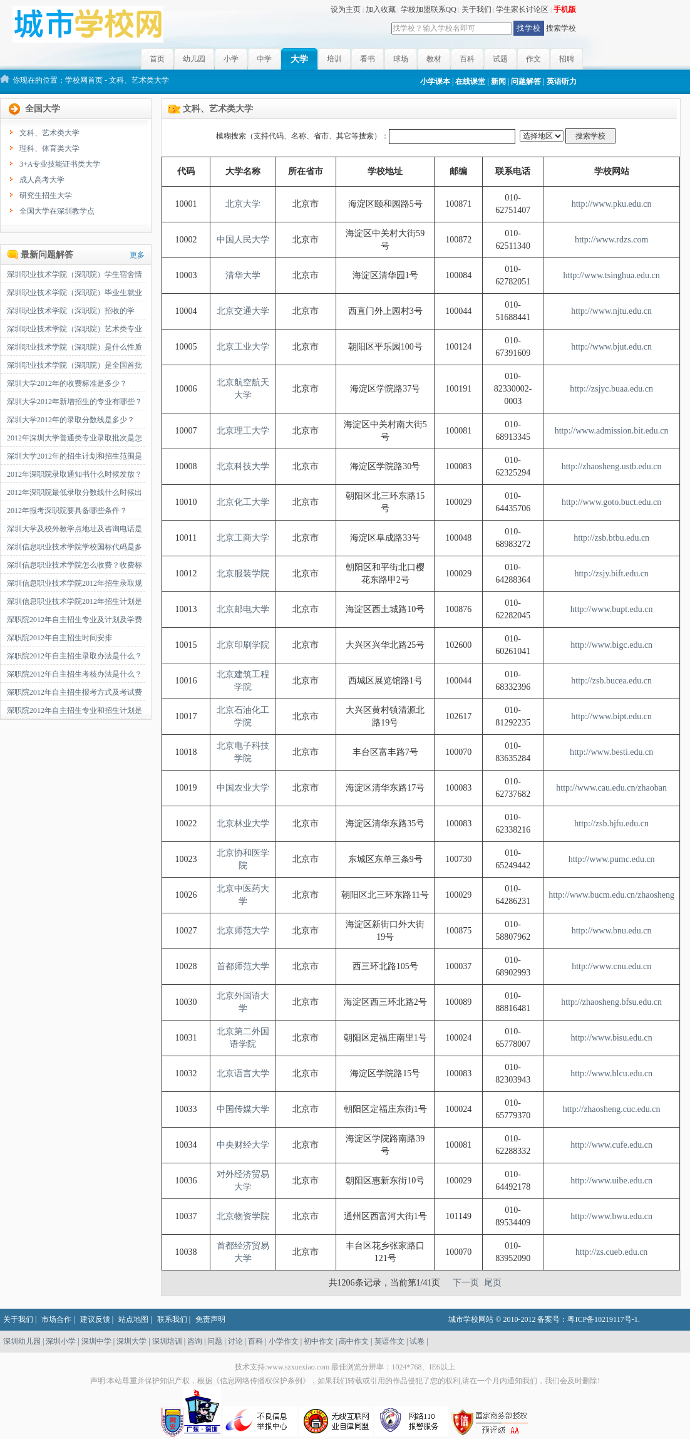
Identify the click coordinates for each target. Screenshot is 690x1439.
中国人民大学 (243, 239)
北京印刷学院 (243, 645)
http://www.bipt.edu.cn (611, 716)
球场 (400, 59)
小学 (231, 59)
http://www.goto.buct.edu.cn (611, 502)
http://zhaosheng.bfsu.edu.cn (611, 1002)
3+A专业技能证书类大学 (59, 164)
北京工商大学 (243, 538)
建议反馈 (95, 1319)
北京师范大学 (243, 930)
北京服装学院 (243, 573)
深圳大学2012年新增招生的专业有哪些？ (74, 401)
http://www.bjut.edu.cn (611, 346)
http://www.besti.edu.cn (611, 752)
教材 (433, 59)
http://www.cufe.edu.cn (611, 1145)
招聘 (566, 59)
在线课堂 (470, 81)
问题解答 (526, 81)
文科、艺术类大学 (49, 132)
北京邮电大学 (243, 609)
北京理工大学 (243, 430)
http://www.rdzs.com (611, 239)
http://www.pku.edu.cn (612, 204)
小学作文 (284, 1341)
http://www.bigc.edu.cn (611, 645)
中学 (264, 59)
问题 (214, 1341)
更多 (137, 255)
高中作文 (354, 1341)
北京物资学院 (243, 1216)
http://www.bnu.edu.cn (612, 930)
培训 (334, 59)
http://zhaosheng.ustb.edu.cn (612, 466)
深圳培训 (167, 1341)
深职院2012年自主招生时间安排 (59, 637)
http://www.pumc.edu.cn (612, 859)
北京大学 (242, 204)
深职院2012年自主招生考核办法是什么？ (74, 674)
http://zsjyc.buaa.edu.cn (611, 388)
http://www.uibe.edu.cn (611, 1180)
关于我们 (476, 9)
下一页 (466, 1282)
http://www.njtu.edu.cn (611, 311)
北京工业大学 (243, 346)
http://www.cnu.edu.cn (611, 966)
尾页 (493, 1282)
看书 (367, 59)
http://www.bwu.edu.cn (611, 1216)
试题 (500, 59)
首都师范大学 (243, 966)
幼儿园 (194, 59)
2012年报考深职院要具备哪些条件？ (67, 510)
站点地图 (133, 1319)
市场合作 (56, 1319)
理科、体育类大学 (49, 148)
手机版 (565, 9)
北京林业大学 (243, 823)
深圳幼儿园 (22, 1341)
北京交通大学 (243, 311)
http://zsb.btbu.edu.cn (611, 538)
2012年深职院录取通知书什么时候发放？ (74, 474)
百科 (467, 59)
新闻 (498, 81)
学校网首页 (84, 80)
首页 (157, 59)
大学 (299, 59)
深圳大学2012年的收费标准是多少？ (67, 383)
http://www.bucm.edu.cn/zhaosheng (611, 895)
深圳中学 (96, 1341)
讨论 (235, 1341)
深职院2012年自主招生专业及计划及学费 (74, 619)
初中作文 (319, 1341)
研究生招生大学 (45, 195)
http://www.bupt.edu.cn (611, 609)
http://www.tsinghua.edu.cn (612, 275)
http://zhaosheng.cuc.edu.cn (612, 1109)
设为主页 (346, 9)
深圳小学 (61, 1341)
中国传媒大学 (243, 1109)
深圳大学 (131, 1341)
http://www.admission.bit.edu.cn (612, 430)
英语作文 (389, 1341)
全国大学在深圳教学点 (57, 211)
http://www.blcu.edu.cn (611, 1073)
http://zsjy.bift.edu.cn (611, 573)
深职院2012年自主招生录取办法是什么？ (74, 656)
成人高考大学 (41, 179)
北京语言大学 (243, 1073)
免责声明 (210, 1319)
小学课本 (435, 81)
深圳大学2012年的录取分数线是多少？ (71, 419)
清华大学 (242, 275)
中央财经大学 (243, 1145)
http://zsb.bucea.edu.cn (611, 680)
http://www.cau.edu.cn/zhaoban (611, 787)
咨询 (194, 1341)
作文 (533, 59)
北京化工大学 (243, 502)
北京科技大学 (243, 466)
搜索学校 (561, 28)
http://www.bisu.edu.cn (611, 1037)
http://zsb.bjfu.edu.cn (611, 823)
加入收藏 (381, 9)
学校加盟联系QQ (428, 9)
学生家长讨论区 (522, 9)
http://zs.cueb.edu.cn (611, 1252)
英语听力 (562, 81)
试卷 (417, 1341)
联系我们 (172, 1319)
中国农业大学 (243, 787)
